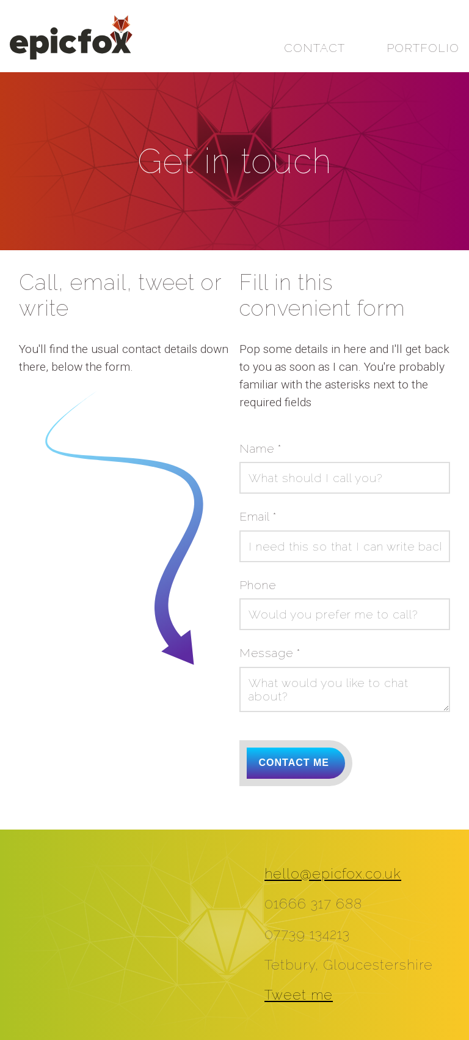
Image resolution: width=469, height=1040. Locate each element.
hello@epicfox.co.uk (332, 874)
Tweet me (298, 995)
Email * (258, 516)
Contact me (294, 762)
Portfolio (423, 47)
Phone (257, 585)
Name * (260, 448)
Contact (314, 47)
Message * (269, 652)
